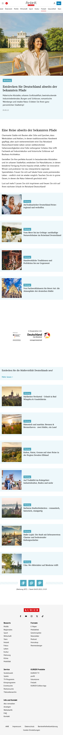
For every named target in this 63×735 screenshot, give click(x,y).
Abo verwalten (9, 703)
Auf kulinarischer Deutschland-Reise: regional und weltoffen (40, 206)
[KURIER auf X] (37, 616)
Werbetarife (8, 710)
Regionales (8, 629)
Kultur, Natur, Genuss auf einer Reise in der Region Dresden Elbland (41, 454)
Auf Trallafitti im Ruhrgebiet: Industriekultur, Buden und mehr (38, 481)
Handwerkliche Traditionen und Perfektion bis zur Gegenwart (37, 262)
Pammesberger (36, 645)
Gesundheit (52, 9)
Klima (6, 658)
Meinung (7, 655)
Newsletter (35, 636)
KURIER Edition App (38, 686)
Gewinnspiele (36, 633)
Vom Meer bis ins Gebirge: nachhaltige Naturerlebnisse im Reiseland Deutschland (42, 234)
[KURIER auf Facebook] (20, 616)
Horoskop (34, 642)
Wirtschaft (23, 9)
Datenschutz (29, 726)
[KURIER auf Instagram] (31, 616)
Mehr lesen (7, 377)
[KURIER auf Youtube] (26, 616)
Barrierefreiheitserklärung (48, 726)
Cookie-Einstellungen (31, 730)
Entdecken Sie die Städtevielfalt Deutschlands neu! (27, 370)
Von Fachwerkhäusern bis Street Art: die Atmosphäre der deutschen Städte (41, 290)
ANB (7, 726)
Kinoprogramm (9, 682)
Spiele (6, 676)
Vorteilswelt (8, 673)
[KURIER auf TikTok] (42, 616)
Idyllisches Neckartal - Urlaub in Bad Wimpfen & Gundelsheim (39, 398)
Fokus (6, 645)
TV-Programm (9, 679)
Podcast (34, 639)
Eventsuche (8, 686)
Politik (16, 9)
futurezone (35, 679)
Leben (6, 649)
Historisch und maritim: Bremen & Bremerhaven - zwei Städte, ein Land (40, 426)
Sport (31, 9)
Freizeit (43, 9)
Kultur (37, 9)
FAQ (5, 713)
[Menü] (3, 3)
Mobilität (7, 661)
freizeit (6, 642)
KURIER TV (35, 673)
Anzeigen (7, 707)
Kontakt (7, 716)
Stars (59, 9)
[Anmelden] (54, 3)
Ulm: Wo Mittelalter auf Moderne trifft (40, 565)
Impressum (16, 726)
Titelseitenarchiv (10, 692)
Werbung (7, 80)
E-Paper (34, 626)
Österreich (8, 9)
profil (33, 676)
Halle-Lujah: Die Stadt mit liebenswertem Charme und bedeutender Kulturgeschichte (41, 537)
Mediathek (35, 629)
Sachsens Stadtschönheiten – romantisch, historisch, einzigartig (41, 509)
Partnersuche (9, 689)
